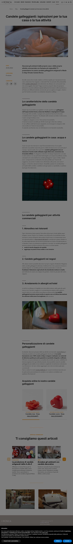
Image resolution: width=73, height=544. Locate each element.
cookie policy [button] (45, 533)
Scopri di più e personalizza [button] (11, 542)
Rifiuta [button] (58, 542)
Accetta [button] (67, 542)
